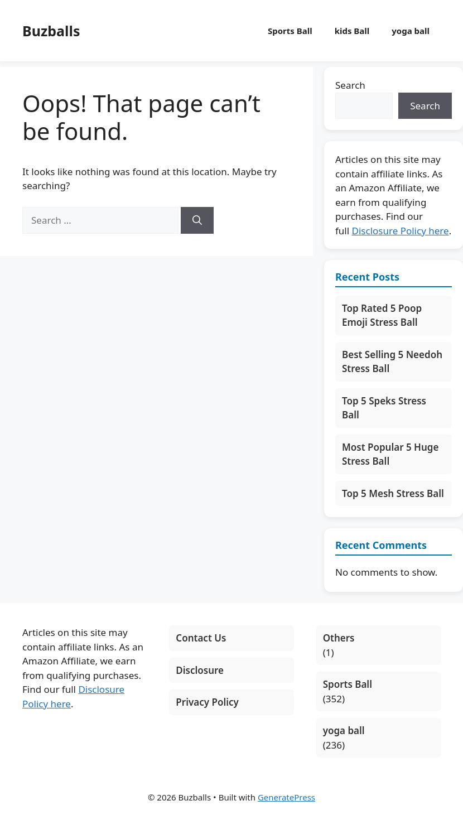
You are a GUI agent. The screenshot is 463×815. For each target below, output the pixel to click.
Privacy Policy (207, 702)
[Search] (197, 220)
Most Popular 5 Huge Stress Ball (390, 454)
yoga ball (411, 30)
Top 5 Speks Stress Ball (384, 408)
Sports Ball (290, 30)
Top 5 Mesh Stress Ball (393, 493)
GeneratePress (286, 797)
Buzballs (51, 30)
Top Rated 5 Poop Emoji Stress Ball (382, 315)
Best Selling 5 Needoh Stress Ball (392, 361)
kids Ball (352, 30)
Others (339, 637)
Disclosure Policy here (400, 230)
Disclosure (200, 670)
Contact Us (201, 637)
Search (350, 85)
